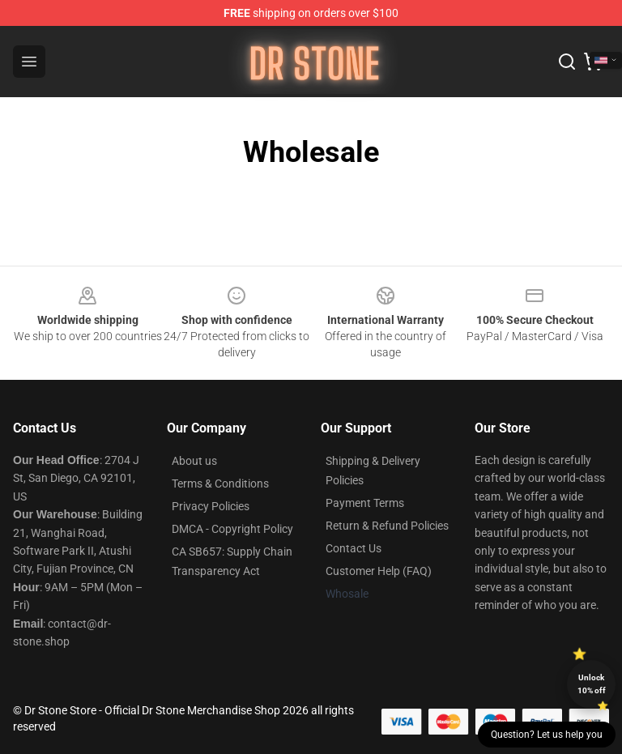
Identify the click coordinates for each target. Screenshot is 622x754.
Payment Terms (365, 502)
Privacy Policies (210, 506)
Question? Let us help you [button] (547, 734)
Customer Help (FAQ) (379, 570)
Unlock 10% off (591, 684)
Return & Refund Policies (387, 525)
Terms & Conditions (220, 483)
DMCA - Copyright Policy (232, 528)
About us (194, 460)
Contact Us (353, 548)
